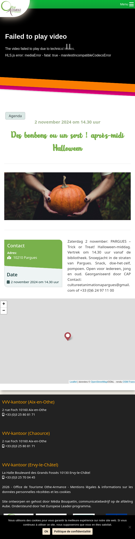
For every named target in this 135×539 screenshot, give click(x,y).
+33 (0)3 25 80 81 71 (20, 414)
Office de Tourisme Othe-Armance (39, 487)
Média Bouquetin (64, 501)
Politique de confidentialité (72, 531)
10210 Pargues (24, 257)
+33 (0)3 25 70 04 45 (20, 477)
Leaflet (73, 381)
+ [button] (3, 304)
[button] (124, 4)
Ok (46, 531)
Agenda (15, 115)
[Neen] (130, 527)
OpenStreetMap (99, 381)
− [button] (3, 311)
